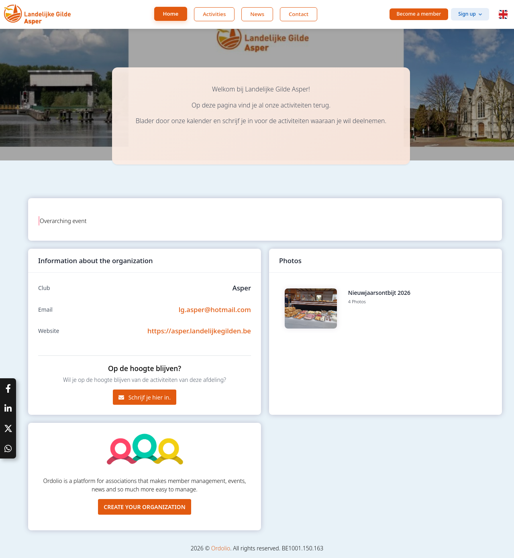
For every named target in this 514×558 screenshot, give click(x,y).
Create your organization (145, 507)
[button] (503, 14)
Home (171, 13)
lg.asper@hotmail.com (215, 309)
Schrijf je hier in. (144, 397)
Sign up (467, 13)
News (257, 14)
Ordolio (220, 548)
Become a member (419, 13)
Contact (298, 14)
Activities (214, 14)
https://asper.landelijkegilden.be (199, 330)
